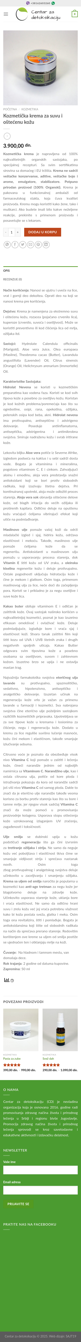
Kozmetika (29, 109)
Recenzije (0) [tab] (12, 279)
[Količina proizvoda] (11, 232)
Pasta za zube (12, 1058)
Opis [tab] (6, 270)
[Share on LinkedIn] (46, 244)
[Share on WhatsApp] (7, 244)
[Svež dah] (60, 1030)
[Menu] (5, 14)
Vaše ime (9, 1162)
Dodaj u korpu (42, 232)
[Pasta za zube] (20, 1030)
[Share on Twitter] (22, 244)
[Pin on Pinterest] (38, 244)
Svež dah (48, 1058)
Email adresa (12, 1182)
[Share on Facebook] (15, 244)
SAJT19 (71, 1336)
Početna (10, 109)
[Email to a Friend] (30, 244)
